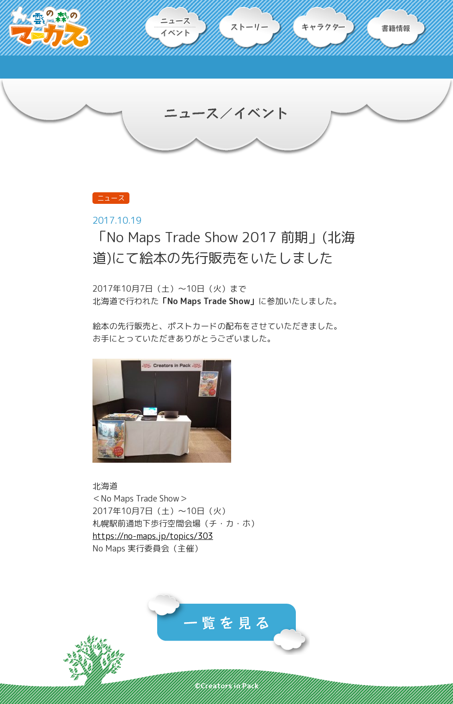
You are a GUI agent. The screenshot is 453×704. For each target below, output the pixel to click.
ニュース (111, 198)
